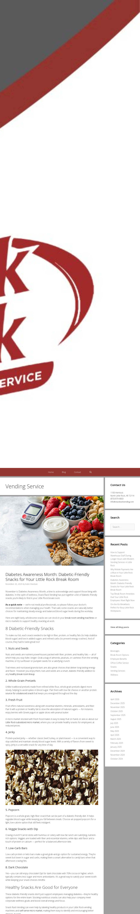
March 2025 (115, 739)
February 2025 (116, 743)
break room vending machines (79, 617)
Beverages (114, 651)
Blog (64, 472)
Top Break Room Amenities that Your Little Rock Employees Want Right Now (122, 597)
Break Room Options (119, 655)
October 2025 (116, 711)
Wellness (114, 674)
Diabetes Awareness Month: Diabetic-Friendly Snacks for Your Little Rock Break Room (47, 577)
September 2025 (117, 715)
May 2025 (114, 731)
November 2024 (117, 755)
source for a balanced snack (19, 693)
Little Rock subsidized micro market (22, 722)
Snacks (113, 667)
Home (51, 472)
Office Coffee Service (119, 663)
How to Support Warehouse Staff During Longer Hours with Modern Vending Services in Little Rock (122, 559)
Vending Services (117, 670)
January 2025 (116, 747)
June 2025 (114, 727)
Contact (77, 472)
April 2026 (114, 699)
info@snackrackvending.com (122, 502)
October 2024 (116, 758)
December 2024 (117, 751)
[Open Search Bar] (90, 472)
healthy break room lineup (22, 674)
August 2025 (115, 719)
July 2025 (114, 723)
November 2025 (117, 707)
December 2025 (117, 703)
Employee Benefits (118, 659)
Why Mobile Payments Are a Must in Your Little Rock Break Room (121, 572)
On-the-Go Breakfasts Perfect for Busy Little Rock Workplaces (122, 607)
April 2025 (114, 735)
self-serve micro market (31, 910)
